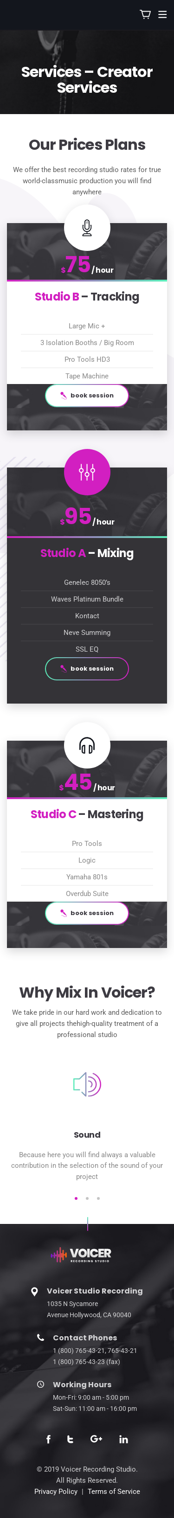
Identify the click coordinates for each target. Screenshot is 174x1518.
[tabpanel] (87, 1117)
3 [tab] (98, 1198)
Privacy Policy (55, 1491)
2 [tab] (87, 1198)
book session (86, 395)
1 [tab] (76, 1198)
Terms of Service (114, 1491)
